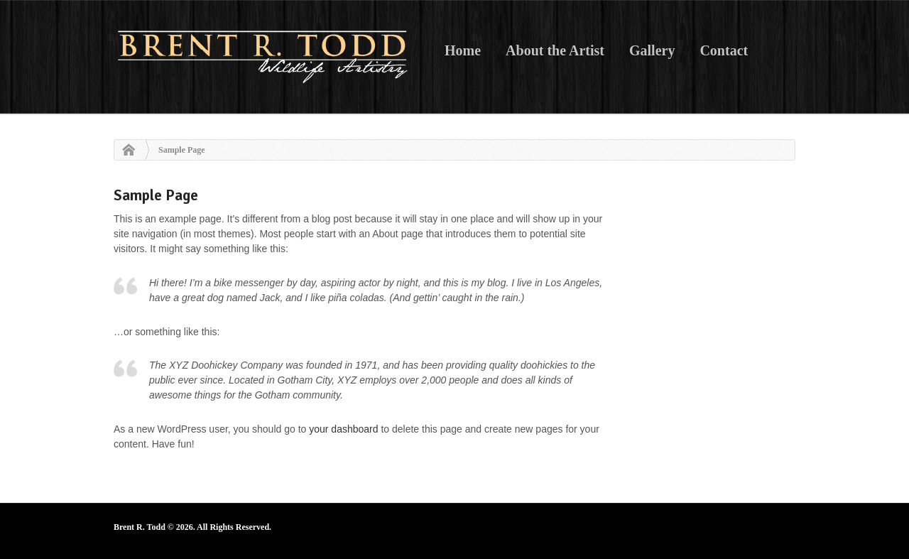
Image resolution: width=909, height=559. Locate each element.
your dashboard (343, 429)
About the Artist (555, 50)
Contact (724, 50)
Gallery (652, 50)
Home (463, 50)
